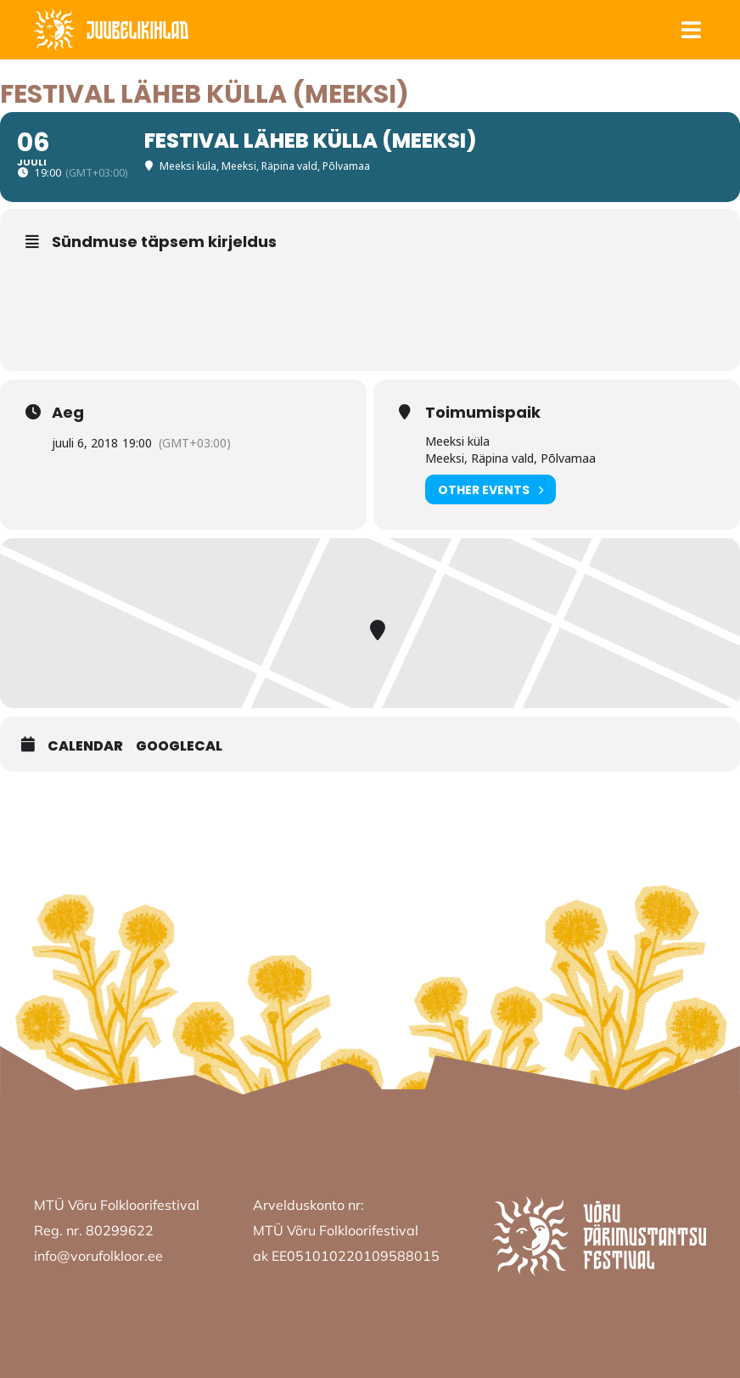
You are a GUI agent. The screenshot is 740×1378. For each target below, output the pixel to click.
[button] (691, 30)
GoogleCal (179, 746)
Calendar (85, 746)
